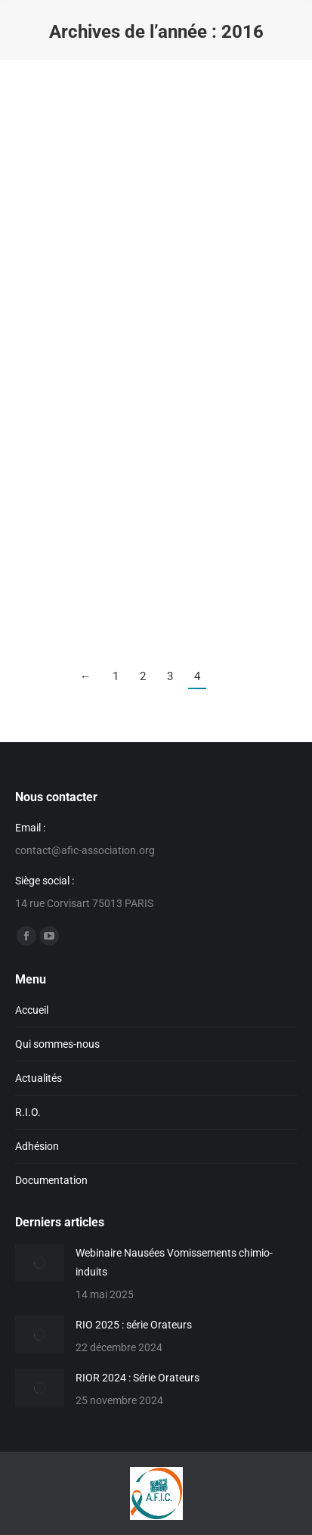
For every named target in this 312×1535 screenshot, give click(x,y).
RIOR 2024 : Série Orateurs (137, 1378)
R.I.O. (28, 1112)
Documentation (51, 1180)
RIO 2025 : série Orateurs (134, 1325)
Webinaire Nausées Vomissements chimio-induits (174, 1262)
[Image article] (39, 1263)
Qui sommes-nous (57, 1044)
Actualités (38, 1078)
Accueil (31, 1010)
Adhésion (37, 1146)
